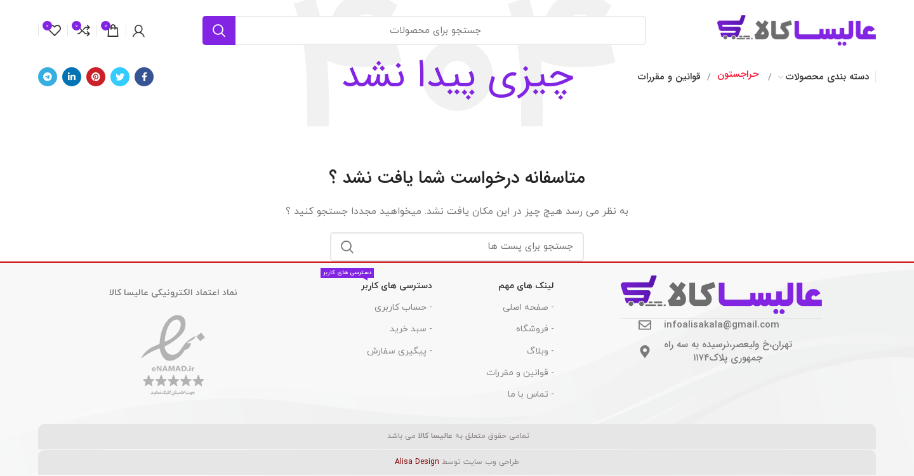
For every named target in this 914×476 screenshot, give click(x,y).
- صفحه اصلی (528, 307)
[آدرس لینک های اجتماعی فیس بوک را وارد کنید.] (144, 76)
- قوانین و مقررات (520, 373)
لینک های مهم (526, 286)
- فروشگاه (535, 329)
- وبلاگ (540, 351)
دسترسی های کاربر (376, 283)
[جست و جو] (424, 30)
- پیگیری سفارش (399, 351)
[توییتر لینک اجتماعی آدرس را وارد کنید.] (119, 76)
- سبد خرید (411, 329)
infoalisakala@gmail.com (721, 325)
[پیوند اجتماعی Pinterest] (95, 76)
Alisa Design (417, 462)
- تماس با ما (531, 394)
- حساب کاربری (403, 307)
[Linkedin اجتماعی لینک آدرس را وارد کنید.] (71, 76)
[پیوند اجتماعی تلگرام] (47, 76)
